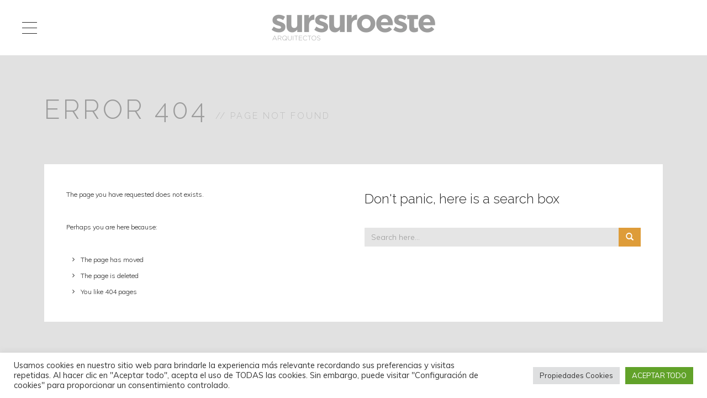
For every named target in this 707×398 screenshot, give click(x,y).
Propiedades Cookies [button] (576, 375)
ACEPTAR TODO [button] (659, 375)
